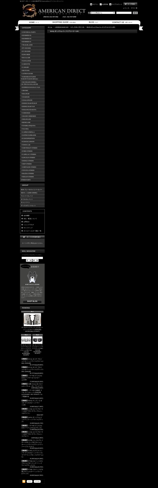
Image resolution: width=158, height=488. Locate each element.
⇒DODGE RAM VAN (28, 106)
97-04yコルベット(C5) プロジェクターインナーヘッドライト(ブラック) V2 (32, 463)
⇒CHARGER (25, 97)
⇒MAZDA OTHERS (27, 173)
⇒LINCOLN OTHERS (28, 157)
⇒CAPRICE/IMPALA (28, 132)
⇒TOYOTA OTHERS (27, 170)
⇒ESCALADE (25, 57)
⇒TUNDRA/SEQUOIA (28, 126)
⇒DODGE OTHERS (27, 161)
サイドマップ (28, 228)
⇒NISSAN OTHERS (27, 177)
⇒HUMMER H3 (26, 38)
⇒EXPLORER (25, 54)
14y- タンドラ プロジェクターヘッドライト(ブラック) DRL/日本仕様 (37, 343)
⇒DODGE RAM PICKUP (29, 103)
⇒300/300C (24, 90)
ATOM (37, 481)
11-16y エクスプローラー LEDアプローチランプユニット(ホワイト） (32, 411)
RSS (29, 481)
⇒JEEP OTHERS (26, 164)
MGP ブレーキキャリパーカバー (31, 189)
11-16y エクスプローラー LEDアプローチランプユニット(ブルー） (32, 434)
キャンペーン (25, 202)
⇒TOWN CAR (25, 145)
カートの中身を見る (32, 237)
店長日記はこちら (32, 301)
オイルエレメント (27, 199)
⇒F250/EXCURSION (27, 141)
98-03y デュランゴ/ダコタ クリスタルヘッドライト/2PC (31, 403)
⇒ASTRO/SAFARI (27, 73)
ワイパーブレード (27, 196)
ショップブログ (93, 22)
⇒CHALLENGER (26, 100)
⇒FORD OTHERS (27, 151)
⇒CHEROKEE (25, 113)
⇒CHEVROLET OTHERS (29, 148)
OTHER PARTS (26, 180)
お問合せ (122, 22)
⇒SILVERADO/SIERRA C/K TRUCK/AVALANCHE (29, 83)
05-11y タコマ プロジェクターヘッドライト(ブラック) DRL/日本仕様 (32, 369)
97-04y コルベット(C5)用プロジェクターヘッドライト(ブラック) (32, 472)
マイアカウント (117, 4)
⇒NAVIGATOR (26, 61)
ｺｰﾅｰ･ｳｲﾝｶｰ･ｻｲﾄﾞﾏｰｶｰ (77, 27)
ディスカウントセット (28, 205)
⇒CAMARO (25, 67)
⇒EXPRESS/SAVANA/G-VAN (30, 87)
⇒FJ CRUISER (25, 51)
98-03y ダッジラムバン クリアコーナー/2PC (101, 27)
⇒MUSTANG (25, 70)
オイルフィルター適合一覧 (32, 231)
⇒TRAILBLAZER (27, 45)
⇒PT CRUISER (26, 48)
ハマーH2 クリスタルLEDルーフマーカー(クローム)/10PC (31, 378)
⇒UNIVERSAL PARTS (28, 32)
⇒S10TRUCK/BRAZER (28, 135)
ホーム (34, 22)
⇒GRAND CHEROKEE (28, 116)
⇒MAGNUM (25, 94)
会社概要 (27, 215)
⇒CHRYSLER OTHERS (28, 167)
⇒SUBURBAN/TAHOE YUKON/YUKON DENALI (30, 78)
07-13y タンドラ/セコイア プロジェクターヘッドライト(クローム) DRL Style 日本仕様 (26, 344)
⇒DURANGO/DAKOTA (28, 110)
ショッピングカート (130, 4)
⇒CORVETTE (25, 64)
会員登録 (105, 4)
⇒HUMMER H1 (26, 42)
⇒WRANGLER (26, 119)
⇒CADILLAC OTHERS (28, 154)
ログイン (96, 4)
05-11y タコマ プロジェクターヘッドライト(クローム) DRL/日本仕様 (32, 361)
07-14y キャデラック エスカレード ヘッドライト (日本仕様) (32, 321)
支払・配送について (64, 22)
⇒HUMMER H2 (26, 35)
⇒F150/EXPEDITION (28, 138)
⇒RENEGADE (25, 122)
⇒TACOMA (25, 129)
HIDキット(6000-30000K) (29, 193)
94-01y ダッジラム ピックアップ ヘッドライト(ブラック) (32, 419)
